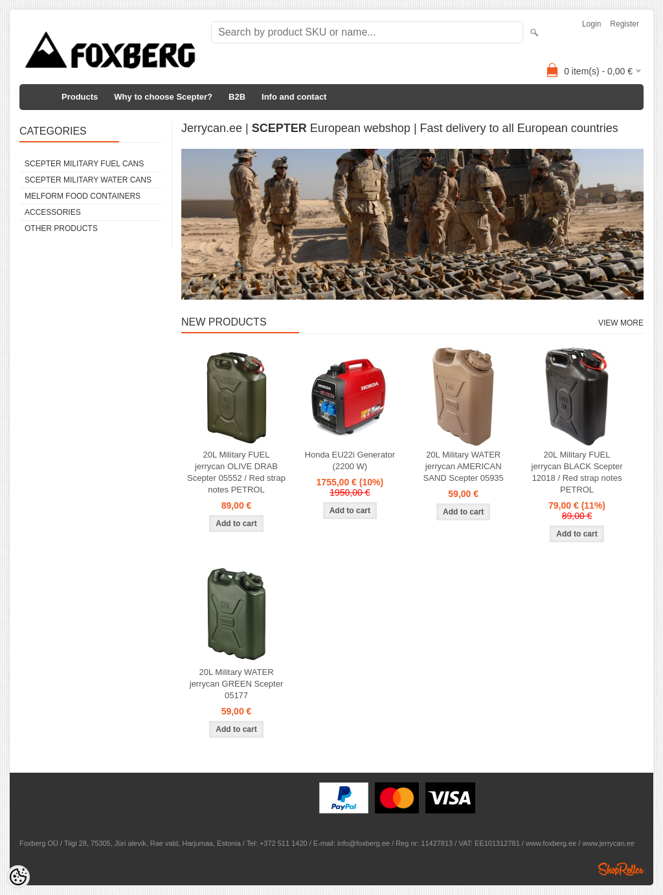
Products (80, 97)
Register (624, 23)
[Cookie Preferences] (18, 877)
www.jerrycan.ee (608, 843)
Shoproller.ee (621, 869)
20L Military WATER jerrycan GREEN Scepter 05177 (237, 683)
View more (621, 322)
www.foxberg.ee (551, 843)
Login (591, 23)
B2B (237, 97)
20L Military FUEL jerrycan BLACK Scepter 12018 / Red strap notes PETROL (577, 472)
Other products (61, 228)
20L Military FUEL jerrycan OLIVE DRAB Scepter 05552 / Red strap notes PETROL (236, 472)
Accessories (53, 212)
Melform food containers (82, 196)
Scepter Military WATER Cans (88, 179)
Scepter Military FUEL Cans (84, 163)
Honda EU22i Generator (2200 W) (350, 460)
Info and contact (294, 97)
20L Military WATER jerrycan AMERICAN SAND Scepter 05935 (463, 466)
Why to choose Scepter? (163, 97)
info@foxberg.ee (363, 843)
